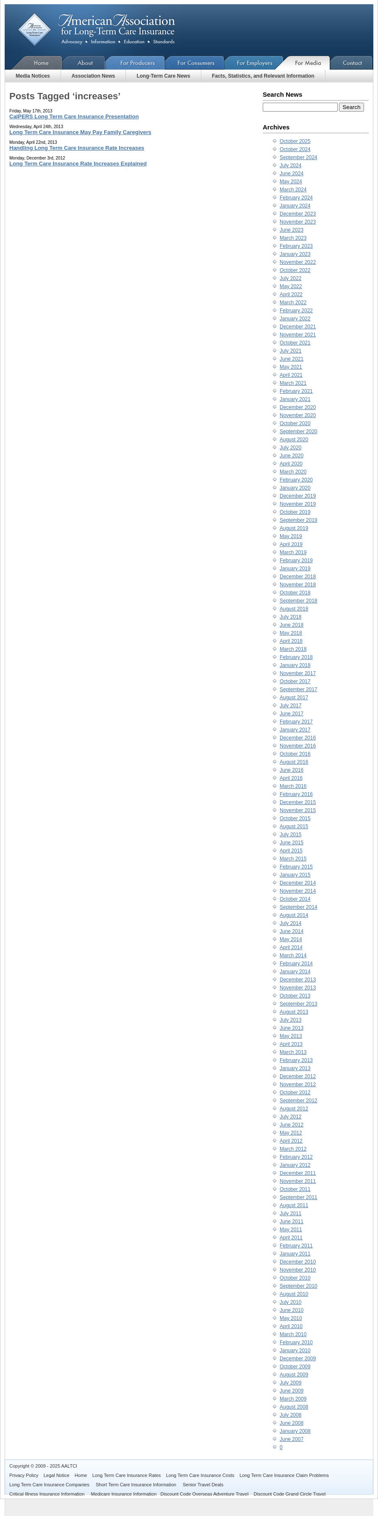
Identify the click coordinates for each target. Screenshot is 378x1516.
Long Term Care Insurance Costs (200, 1475)
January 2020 (295, 488)
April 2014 (291, 947)
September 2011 (298, 1197)
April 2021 (291, 375)
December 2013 (298, 980)
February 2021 (296, 391)
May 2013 (291, 1036)
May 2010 (291, 1318)
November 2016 (298, 746)
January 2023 (295, 254)
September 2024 (298, 157)
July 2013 (290, 1020)
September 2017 (298, 689)
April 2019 (291, 544)
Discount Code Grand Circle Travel (290, 1493)
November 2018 (298, 585)
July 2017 (290, 706)
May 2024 (291, 182)
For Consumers (194, 63)
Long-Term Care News (163, 76)
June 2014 (291, 931)
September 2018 (298, 601)
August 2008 (294, 1407)
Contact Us (351, 63)
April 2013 (291, 1044)
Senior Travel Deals (203, 1484)
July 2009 (290, 1383)
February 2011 (296, 1246)
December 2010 (298, 1262)
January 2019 (295, 569)
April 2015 (291, 851)
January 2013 (295, 1068)
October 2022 (295, 270)
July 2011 (290, 1213)
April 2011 (291, 1238)
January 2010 (295, 1350)
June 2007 (291, 1439)
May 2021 (291, 367)
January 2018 (295, 665)
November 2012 (298, 1084)
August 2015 (294, 826)
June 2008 (291, 1423)
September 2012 (298, 1101)
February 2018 (296, 657)
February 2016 (296, 794)
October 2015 (295, 818)
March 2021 (293, 383)
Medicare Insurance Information (124, 1493)
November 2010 (298, 1270)
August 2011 (294, 1205)
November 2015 (298, 810)
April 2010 (291, 1326)
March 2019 (293, 552)
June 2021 (291, 359)
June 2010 (291, 1310)
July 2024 (290, 165)
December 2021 (298, 327)
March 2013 (293, 1052)
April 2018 (291, 641)
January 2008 (295, 1431)
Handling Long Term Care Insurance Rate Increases (76, 148)
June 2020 (291, 456)
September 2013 (298, 1004)
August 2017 (294, 698)
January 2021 (295, 399)
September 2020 (298, 431)
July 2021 (290, 351)
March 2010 (293, 1334)
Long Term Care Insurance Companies (50, 1484)
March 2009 (293, 1399)
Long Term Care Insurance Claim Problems (284, 1475)
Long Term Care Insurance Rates (126, 1475)
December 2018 (298, 577)
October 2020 (295, 423)
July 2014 (290, 923)
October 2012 (295, 1093)
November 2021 (298, 335)
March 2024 (293, 190)
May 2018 (291, 633)
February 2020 (296, 480)
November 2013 (298, 988)
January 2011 (295, 1254)
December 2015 (298, 802)
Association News (93, 76)
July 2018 (290, 617)
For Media (307, 63)
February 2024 (296, 198)
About (83, 63)
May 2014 (291, 939)
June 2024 (291, 174)
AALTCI (69, 1465)
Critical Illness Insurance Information (47, 1493)
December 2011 (298, 1173)
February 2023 (296, 246)
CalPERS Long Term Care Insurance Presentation (74, 116)
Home (33, 63)
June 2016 (291, 770)
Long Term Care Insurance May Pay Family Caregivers (80, 132)
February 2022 (296, 311)
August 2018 (294, 609)
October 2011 (295, 1189)
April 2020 (291, 464)
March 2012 (293, 1149)
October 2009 (295, 1367)
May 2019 (291, 536)
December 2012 (298, 1076)
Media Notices (33, 76)
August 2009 (294, 1375)
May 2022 (291, 286)
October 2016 (295, 754)
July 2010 (290, 1302)
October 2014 (295, 899)
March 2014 (293, 955)
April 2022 (291, 294)
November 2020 (298, 415)
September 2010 (298, 1286)
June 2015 (291, 843)
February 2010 (296, 1342)
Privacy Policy (23, 1475)
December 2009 (298, 1359)
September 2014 (298, 907)
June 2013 (291, 1028)
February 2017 (296, 722)
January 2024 (295, 206)
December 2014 (298, 883)
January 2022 (295, 319)
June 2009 (291, 1391)
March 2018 (293, 649)
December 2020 (298, 407)
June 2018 (291, 625)
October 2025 (295, 141)
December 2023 (298, 214)
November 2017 (298, 673)
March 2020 (293, 472)
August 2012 (294, 1109)
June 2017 (291, 714)
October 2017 (295, 681)
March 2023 (293, 238)
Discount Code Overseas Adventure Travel (204, 1493)
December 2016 (298, 738)
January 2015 (295, 875)
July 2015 (290, 835)
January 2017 (295, 730)
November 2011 (298, 1181)
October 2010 (295, 1278)
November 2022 (298, 262)
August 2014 (294, 915)
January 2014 (295, 972)
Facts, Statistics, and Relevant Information (263, 76)
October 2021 (295, 343)
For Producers (135, 63)
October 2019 (295, 512)
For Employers (254, 63)
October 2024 (295, 149)
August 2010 (294, 1294)
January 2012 (295, 1165)
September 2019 (298, 520)
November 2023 (298, 222)
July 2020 (290, 448)
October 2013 (295, 996)
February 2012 (296, 1157)
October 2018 (295, 593)
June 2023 (291, 230)
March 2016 (293, 786)
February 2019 (296, 560)
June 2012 (291, 1125)
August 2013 (294, 1012)
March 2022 (293, 302)
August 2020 (294, 440)
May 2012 (291, 1133)
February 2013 (296, 1060)
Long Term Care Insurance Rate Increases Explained (78, 163)
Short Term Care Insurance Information (137, 1484)
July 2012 (290, 1117)
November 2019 (298, 504)
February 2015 (296, 867)
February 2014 (296, 964)
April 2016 (291, 778)
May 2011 (291, 1230)
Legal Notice (56, 1475)
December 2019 (298, 496)
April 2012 (291, 1141)
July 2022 (290, 278)
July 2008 (290, 1415)
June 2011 (291, 1222)
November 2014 (298, 891)
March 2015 (293, 859)
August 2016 (294, 762)
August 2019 (294, 528)
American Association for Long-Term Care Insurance (103, 30)
